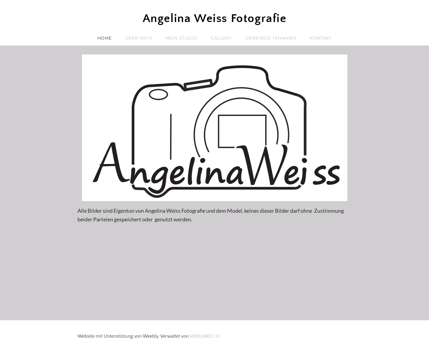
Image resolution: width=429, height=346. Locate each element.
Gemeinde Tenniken (270, 38)
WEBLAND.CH (204, 336)
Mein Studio (181, 38)
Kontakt (321, 38)
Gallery (221, 38)
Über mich (138, 38)
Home (104, 38)
